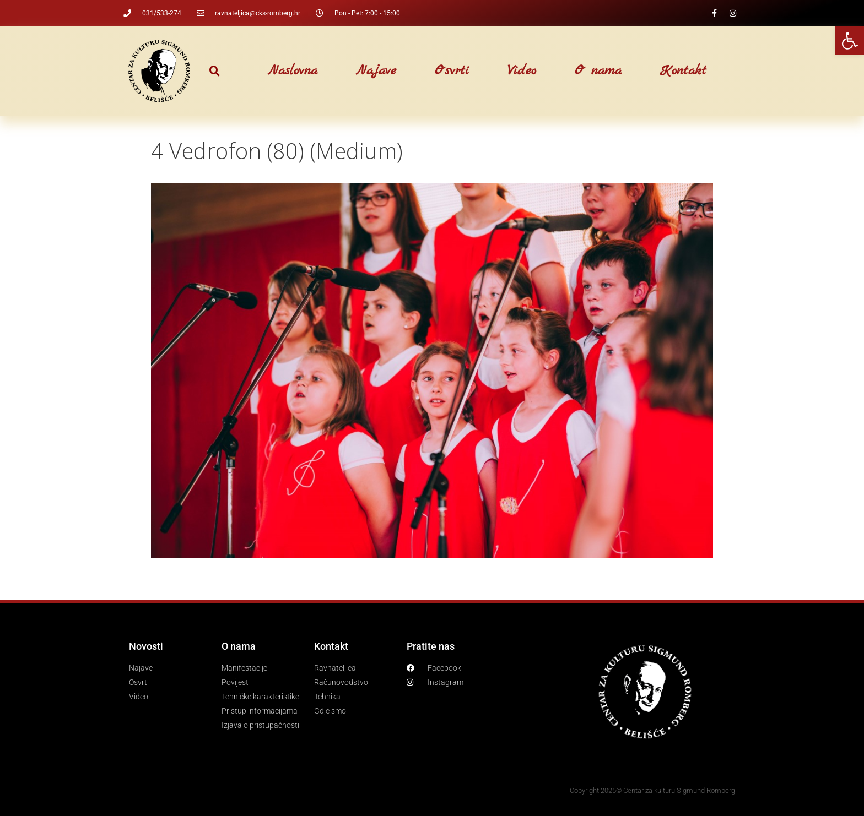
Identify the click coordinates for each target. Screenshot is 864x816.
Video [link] (521, 71)
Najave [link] (376, 71)
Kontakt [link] (683, 71)
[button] (214, 71)
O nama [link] (598, 71)
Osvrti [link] (452, 71)
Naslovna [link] (292, 71)
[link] (849, 40)
